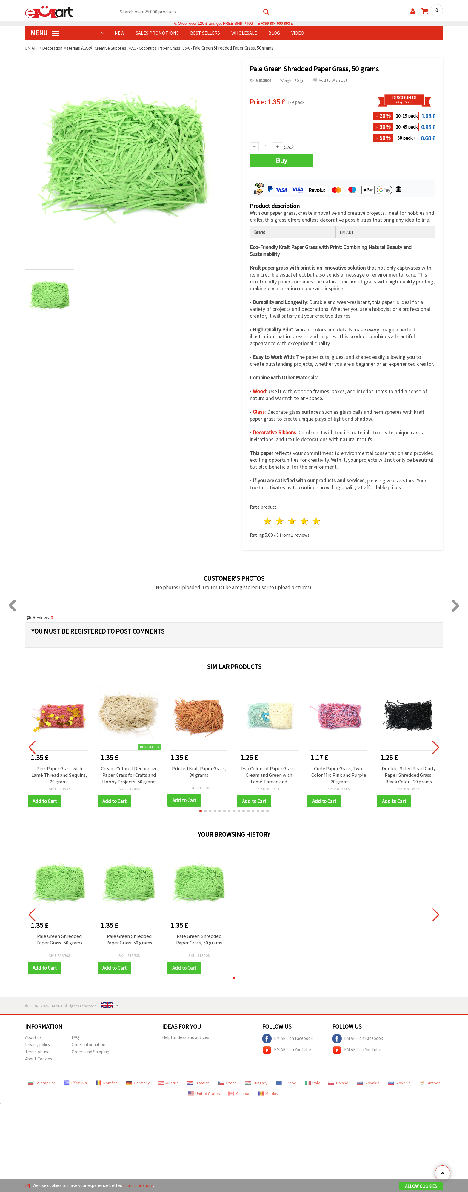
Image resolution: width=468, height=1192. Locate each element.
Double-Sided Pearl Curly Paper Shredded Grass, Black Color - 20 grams (408, 775)
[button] (200, 811)
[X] (27, 1185)
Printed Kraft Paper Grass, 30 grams (199, 772)
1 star (268, 521)
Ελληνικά (75, 1083)
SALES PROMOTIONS (157, 33)
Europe (286, 1083)
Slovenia (399, 1083)
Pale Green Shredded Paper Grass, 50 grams (59, 939)
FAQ (75, 1037)
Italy (312, 1083)
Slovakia (368, 1083)
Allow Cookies (421, 1186)
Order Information (88, 1045)
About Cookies (38, 1059)
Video (297, 33)
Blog (274, 33)
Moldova (269, 1094)
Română (107, 1083)
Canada (238, 1094)
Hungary (256, 1083)
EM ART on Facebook (287, 1039)
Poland (338, 1083)
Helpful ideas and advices (185, 1037)
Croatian (198, 1083)
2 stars (280, 521)
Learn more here (138, 1185)
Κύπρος (430, 1083)
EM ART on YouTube (286, 1050)
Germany (138, 1083)
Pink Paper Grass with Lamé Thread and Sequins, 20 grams (59, 775)
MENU (45, 33)
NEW (119, 33)
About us (33, 1037)
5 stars (316, 521)
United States (204, 1094)
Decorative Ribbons (274, 432)
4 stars (304, 521)
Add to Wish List (330, 80)
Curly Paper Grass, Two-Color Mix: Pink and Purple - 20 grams (339, 775)
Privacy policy (37, 1045)
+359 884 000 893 (275, 23)
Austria (168, 1083)
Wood (259, 391)
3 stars (292, 521)
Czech (227, 1083)
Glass (259, 412)
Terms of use (37, 1052)
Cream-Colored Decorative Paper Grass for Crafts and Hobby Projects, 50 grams (129, 775)
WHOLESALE (244, 33)
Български (41, 1083)
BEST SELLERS (205, 33)
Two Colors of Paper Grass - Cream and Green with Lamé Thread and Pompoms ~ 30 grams (268, 775)
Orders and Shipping (90, 1052)
